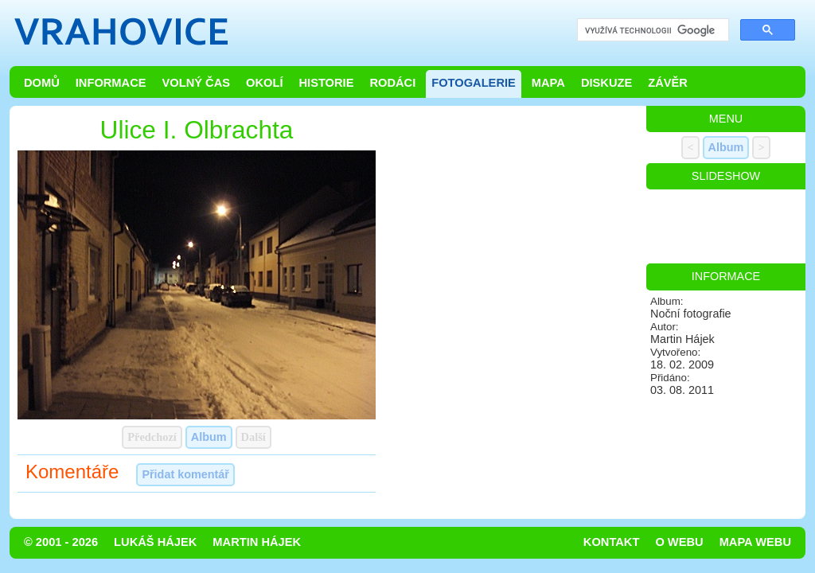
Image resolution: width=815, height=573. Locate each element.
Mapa (548, 82)
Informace (111, 82)
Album (209, 437)
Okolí (264, 82)
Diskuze (606, 82)
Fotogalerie (473, 82)
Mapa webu (755, 542)
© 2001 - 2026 (61, 542)
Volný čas (196, 82)
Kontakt (611, 542)
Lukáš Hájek (155, 542)
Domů (42, 82)
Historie (325, 82)
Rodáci (392, 82)
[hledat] (651, 31)
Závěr (668, 82)
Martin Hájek (257, 542)
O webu (679, 542)
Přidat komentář (185, 474)
